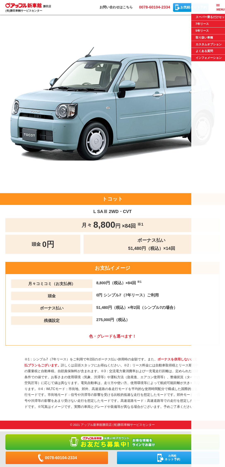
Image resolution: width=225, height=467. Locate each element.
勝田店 (29, 8)
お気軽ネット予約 (193, 7)
